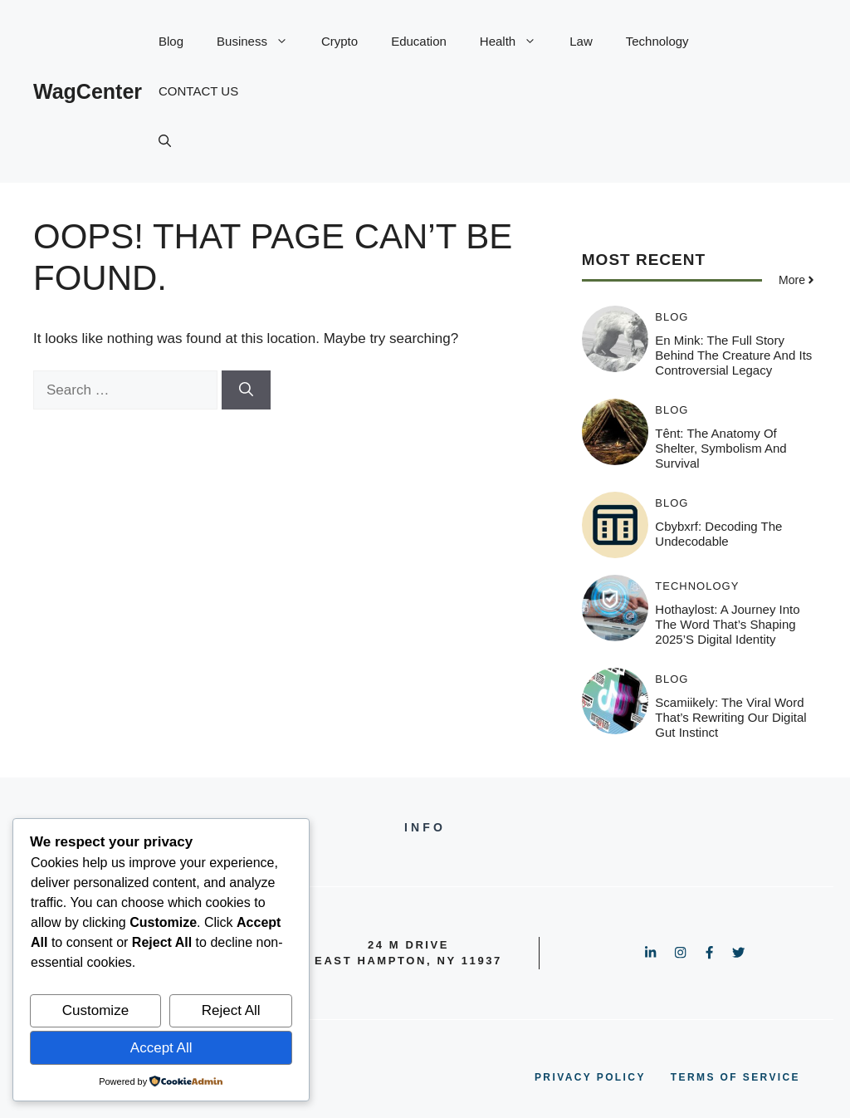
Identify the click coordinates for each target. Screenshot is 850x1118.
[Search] (246, 390)
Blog (171, 41)
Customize (95, 1010)
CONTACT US (198, 91)
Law (581, 41)
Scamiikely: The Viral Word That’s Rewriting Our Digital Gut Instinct (730, 717)
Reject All (231, 1010)
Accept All (161, 1048)
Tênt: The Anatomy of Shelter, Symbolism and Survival (720, 448)
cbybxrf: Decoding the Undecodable (718, 533)
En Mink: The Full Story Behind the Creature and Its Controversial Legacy (733, 355)
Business (261, 41)
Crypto (339, 41)
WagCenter (87, 91)
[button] (165, 141)
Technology (657, 41)
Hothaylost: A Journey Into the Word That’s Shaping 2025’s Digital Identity (727, 624)
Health (516, 41)
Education (419, 41)
